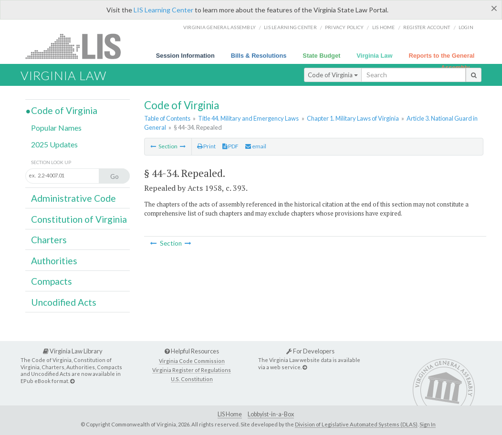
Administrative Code (73, 198)
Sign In (427, 424)
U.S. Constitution (192, 379)
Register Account (426, 27)
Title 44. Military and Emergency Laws (248, 118)
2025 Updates (54, 144)
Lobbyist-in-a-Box (271, 414)
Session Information (185, 55)
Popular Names (56, 127)
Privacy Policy (344, 27)
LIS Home (230, 414)
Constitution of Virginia (79, 219)
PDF (230, 146)
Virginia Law (374, 55)
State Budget (321, 55)
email (255, 146)
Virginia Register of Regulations (191, 370)
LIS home (383, 27)
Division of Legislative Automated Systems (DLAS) (356, 424)
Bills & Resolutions (259, 55)
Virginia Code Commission (192, 361)
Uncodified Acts (63, 302)
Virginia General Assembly (219, 27)
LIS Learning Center (163, 10)
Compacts (51, 281)
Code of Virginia (333, 75)
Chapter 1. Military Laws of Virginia (353, 118)
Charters (49, 239)
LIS (78, 46)
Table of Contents (167, 118)
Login (466, 27)
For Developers (310, 351)
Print (206, 146)
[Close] (494, 8)
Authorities (54, 260)
